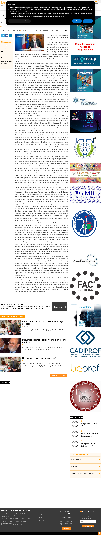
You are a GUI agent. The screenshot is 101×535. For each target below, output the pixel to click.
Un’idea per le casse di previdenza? (39, 358)
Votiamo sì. (74, 466)
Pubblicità (39, 517)
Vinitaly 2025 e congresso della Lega (5, 49)
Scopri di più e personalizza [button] (19, 21)
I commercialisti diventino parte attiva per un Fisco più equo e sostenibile (6, 61)
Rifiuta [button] (77, 21)
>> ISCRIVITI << (88, 526)
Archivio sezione (58, 375)
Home (1, 12)
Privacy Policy (40, 520)
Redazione (40, 511)
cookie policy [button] (24, 11)
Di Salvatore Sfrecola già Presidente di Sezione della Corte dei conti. (40, 30)
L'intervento (16, 30)
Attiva (66, 528)
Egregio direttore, (76, 459)
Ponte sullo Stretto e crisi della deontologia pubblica (43, 322)
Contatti (39, 514)
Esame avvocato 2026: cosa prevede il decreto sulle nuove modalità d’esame (90, 434)
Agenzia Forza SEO (28, 533)
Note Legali (40, 523)
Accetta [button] (87, 21)
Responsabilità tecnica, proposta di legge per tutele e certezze (90, 444)
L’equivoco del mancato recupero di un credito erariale (44, 341)
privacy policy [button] (61, 8)
